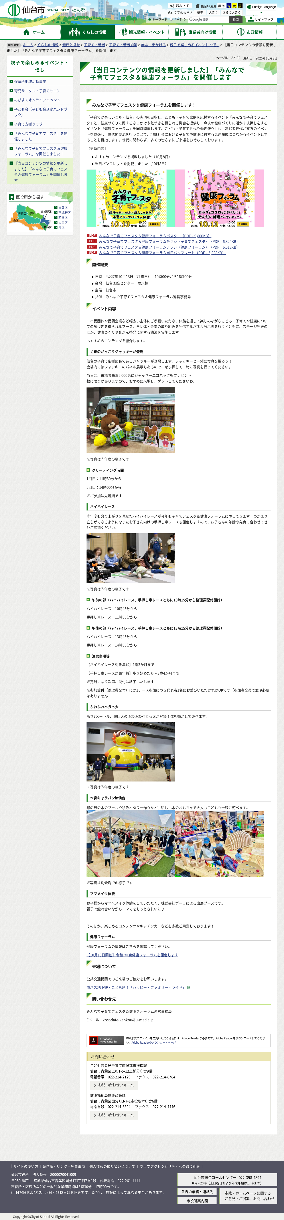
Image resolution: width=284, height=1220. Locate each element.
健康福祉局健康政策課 (108, 1095)
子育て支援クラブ (28, 124)
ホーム (28, 44)
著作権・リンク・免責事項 (63, 1166)
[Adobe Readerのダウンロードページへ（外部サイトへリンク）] (106, 1038)
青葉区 (63, 207)
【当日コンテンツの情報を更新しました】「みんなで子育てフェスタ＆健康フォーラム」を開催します (40, 171)
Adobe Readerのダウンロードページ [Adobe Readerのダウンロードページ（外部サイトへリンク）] (154, 1042)
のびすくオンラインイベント (37, 99)
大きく (213, 12)
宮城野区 (64, 212)
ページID (178, 19)
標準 (221, 6)
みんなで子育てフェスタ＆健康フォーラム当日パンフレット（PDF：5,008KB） (162, 252)
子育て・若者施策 (123, 44)
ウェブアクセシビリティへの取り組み (170, 1166)
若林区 (63, 217)
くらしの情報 (48, 44)
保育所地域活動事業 (30, 81)
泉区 (61, 227)
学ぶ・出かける (153, 44)
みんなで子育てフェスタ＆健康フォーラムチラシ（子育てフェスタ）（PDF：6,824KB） (169, 241)
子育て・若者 (94, 44)
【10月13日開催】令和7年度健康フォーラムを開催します (132, 954)
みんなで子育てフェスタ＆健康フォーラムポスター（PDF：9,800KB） (155, 235)
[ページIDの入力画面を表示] (171, 19)
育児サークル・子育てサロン (37, 90)
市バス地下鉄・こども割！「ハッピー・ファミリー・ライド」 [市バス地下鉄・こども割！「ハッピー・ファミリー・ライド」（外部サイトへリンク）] (136, 987)
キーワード (158, 19)
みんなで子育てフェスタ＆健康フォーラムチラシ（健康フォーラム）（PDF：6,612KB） (169, 247)
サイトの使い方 (25, 1166)
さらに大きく (231, 12)
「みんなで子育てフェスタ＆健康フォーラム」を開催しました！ (40, 151)
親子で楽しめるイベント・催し (194, 44)
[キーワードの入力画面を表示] (149, 19)
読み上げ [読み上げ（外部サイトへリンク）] (182, 5)
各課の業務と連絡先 (197, 1191)
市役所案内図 (197, 1200)
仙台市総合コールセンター (215, 1177)
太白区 (63, 222)
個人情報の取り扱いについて (112, 1166)
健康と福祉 (71, 44)
